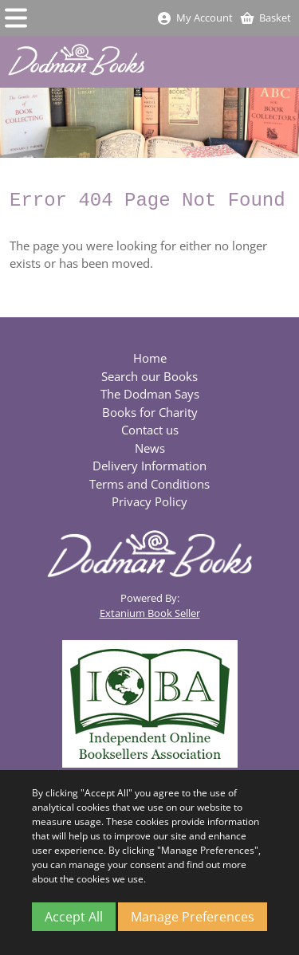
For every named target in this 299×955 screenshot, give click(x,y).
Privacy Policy (149, 501)
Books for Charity (150, 412)
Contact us (150, 430)
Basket (265, 17)
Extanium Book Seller (150, 613)
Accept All (74, 917)
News (150, 448)
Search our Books (149, 376)
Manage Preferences (192, 917)
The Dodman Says (149, 394)
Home (150, 358)
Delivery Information (149, 466)
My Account (194, 17)
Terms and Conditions (149, 484)
